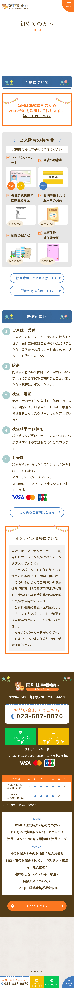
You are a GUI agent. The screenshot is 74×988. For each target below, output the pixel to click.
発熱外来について (35, 881)
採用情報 (42, 839)
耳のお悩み (18, 853)
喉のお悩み (56, 853)
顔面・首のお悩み (18, 860)
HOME (18, 825)
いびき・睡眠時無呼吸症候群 (37, 888)
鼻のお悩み (37, 853)
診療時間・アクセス (46, 832)
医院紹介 (32, 825)
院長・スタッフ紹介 (21, 839)
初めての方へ (50, 825)
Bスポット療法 (57, 860)
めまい (39, 860)
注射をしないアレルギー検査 (35, 874)
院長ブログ (59, 839)
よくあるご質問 (21, 832)
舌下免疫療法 (35, 867)
